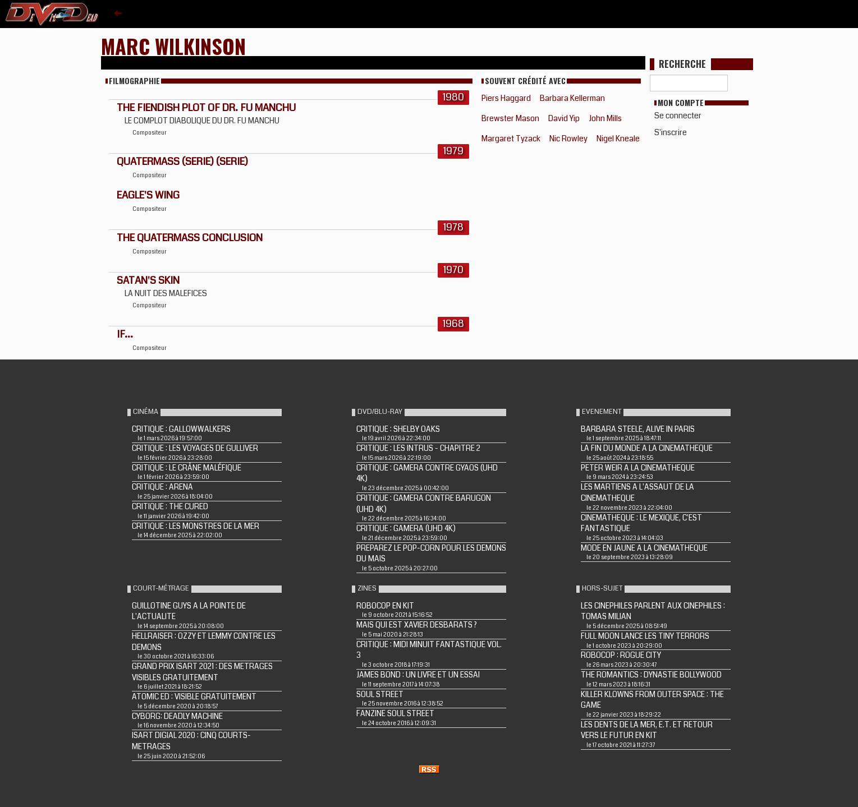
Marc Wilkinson (173, 46)
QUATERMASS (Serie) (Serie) (182, 161)
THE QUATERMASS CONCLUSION (190, 237)
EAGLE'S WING (148, 195)
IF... (125, 334)
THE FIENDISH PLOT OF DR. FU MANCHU (206, 107)
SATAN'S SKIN (148, 280)
